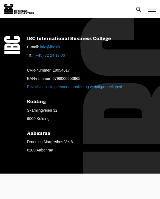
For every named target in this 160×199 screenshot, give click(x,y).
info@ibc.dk (50, 47)
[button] (152, 9)
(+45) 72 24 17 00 (49, 55)
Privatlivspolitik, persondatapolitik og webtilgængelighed (74, 87)
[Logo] (19, 9)
